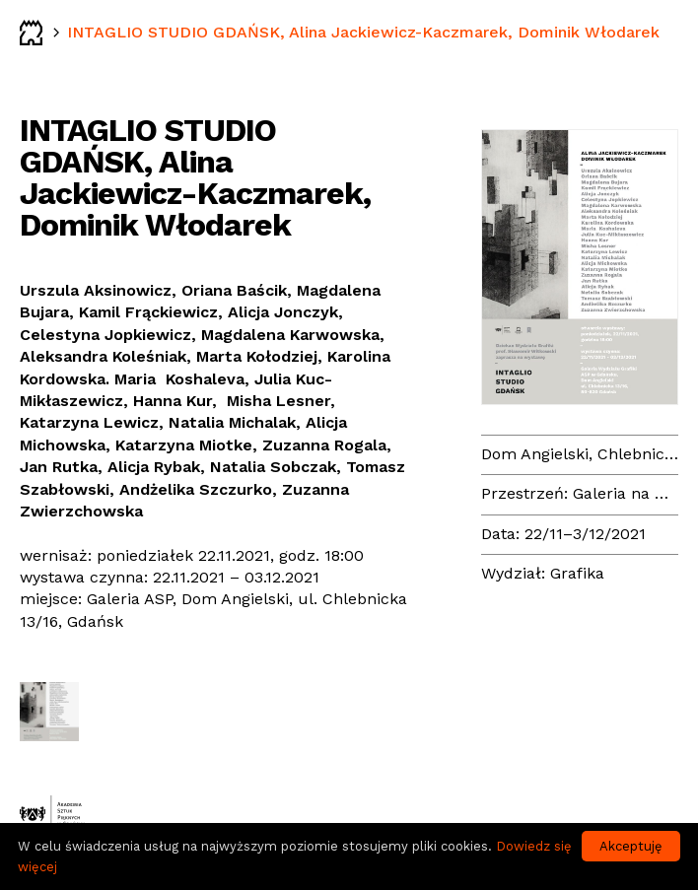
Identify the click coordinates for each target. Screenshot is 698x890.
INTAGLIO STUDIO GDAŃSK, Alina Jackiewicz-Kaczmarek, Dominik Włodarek (363, 32)
